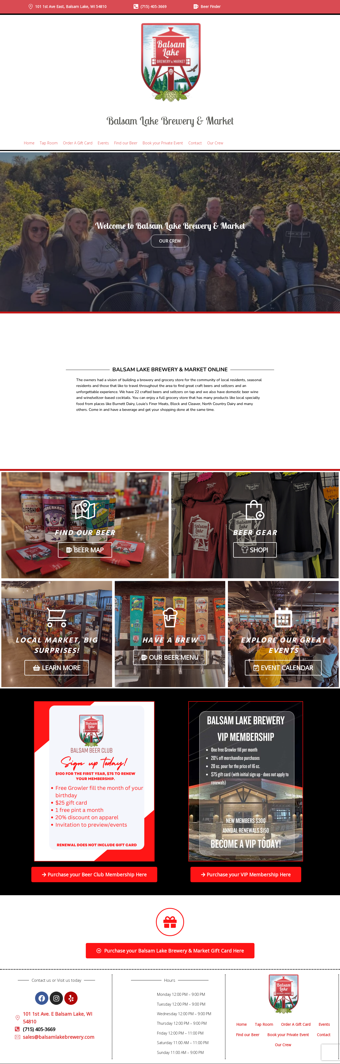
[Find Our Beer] (85, 510)
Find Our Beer (85, 533)
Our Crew (170, 241)
